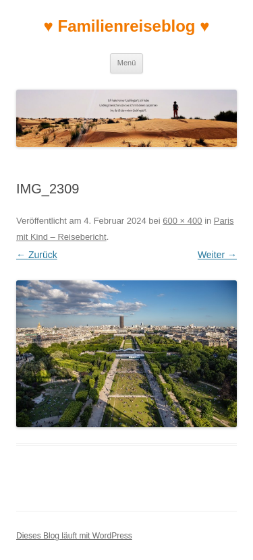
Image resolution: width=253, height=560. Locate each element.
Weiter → (217, 254)
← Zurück (36, 254)
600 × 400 (182, 221)
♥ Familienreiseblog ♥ (127, 26)
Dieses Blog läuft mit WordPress (74, 535)
